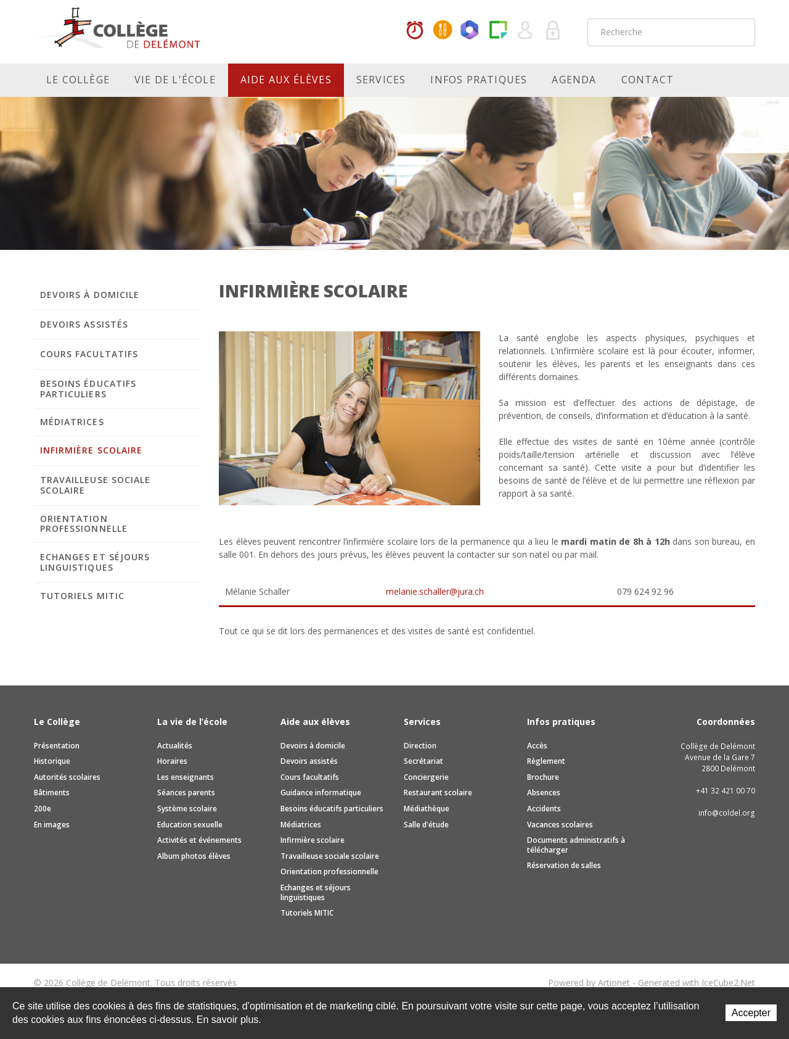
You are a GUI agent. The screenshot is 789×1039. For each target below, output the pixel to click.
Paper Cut (498, 31)
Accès (537, 745)
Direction (420, 745)
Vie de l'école (175, 79)
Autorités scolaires (67, 777)
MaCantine (442, 31)
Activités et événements (199, 840)
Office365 (470, 31)
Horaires (415, 31)
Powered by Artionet (589, 982)
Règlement (546, 761)
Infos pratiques (478, 79)
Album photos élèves (194, 856)
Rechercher (738, 32)
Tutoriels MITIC (82, 596)
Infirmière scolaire (91, 450)
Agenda (574, 79)
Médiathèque (426, 808)
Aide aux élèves (286, 79)
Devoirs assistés (84, 324)
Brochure (543, 777)
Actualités (174, 745)
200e (42, 808)
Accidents (544, 808)
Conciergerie (426, 777)
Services (381, 79)
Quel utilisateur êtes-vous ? (525, 31)
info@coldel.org (726, 813)
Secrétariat (423, 761)
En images (52, 824)
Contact (647, 79)
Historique (52, 761)
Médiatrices (72, 422)
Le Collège (78, 79)
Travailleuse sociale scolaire (95, 485)
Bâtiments (52, 792)
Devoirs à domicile (89, 294)
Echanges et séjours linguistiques (95, 562)
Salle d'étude (426, 824)
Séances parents (186, 792)
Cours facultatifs (89, 354)
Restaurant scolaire (438, 792)
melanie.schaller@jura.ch (435, 591)
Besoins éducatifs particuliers (88, 389)
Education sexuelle (190, 824)
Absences (543, 792)
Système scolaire (187, 808)
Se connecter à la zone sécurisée (553, 31)
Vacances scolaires (560, 824)
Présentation (57, 745)
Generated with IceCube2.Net (696, 982)
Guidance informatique (320, 792)
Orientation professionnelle (84, 524)
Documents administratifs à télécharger (576, 845)
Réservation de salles (564, 865)
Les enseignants (185, 777)
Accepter (751, 1013)
